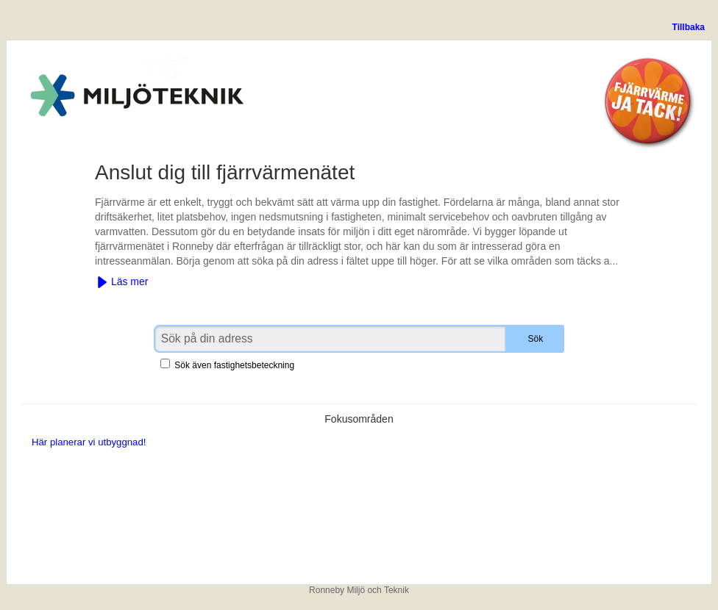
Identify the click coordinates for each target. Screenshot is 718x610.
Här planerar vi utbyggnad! (89, 442)
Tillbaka (688, 27)
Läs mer (122, 282)
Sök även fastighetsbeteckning (227, 365)
